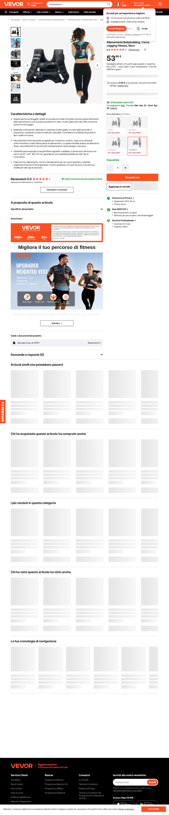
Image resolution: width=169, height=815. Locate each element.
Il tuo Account (17, 792)
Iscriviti (152, 782)
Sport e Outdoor (29, 20)
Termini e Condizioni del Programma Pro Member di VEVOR (91, 795)
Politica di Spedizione (20, 797)
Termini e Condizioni (88, 784)
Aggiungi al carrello (119, 186)
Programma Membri (54, 780)
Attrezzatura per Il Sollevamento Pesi (82, 20)
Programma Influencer (55, 792)
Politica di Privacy (87, 788)
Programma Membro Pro (56, 784)
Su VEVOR (83, 780)
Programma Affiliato (54, 788)
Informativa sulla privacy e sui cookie (127, 790)
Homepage (15, 20)
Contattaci (15, 780)
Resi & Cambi (17, 784)
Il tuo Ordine (16, 788)
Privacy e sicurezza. (126, 809)
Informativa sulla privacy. (116, 37)
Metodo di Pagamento (21, 801)
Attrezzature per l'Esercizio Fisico (52, 20)
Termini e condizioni (132, 34)
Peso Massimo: (114, 114)
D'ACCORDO (153, 809)
